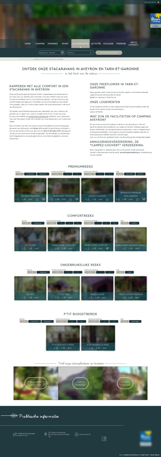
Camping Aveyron (25, 59)
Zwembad (53, 43)
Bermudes (129, 174)
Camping (40, 43)
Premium (140, 174)
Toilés (129, 272)
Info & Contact (133, 43)
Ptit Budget (135, 321)
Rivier (65, 43)
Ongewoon (30, 174)
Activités (96, 43)
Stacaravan (43, 174)
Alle (19, 174)
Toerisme (121, 43)
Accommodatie (80, 43)
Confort (134, 223)
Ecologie (108, 43)
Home (28, 43)
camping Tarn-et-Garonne (38, 116)
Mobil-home (34, 321)
